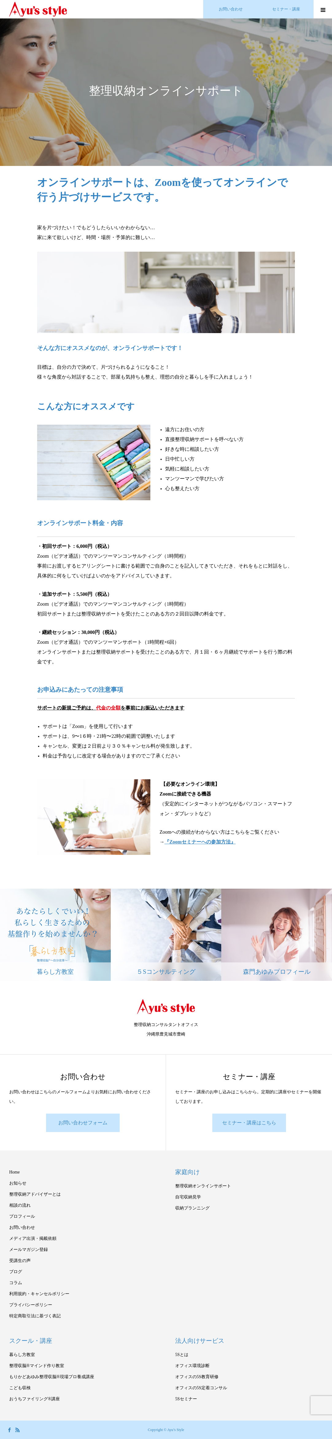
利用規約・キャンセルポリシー (39, 1294)
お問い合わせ (22, 1227)
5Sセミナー (186, 1399)
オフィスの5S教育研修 (196, 1376)
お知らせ (17, 1183)
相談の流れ (20, 1205)
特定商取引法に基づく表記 (35, 1316)
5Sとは (181, 1354)
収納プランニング (192, 1208)
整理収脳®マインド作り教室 (36, 1365)
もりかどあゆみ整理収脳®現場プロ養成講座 (51, 1376)
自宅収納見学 (188, 1197)
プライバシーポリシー (30, 1305)
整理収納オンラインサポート (203, 1186)
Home (14, 1172)
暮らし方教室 (22, 1354)
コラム (15, 1282)
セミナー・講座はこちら (249, 1122)
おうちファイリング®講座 (34, 1399)
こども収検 (20, 1388)
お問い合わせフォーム (82, 1122)
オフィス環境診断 (192, 1365)
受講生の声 (20, 1260)
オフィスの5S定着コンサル (201, 1388)
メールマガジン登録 (28, 1249)
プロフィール (22, 1216)
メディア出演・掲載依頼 (32, 1238)
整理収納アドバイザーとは (35, 1194)
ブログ (15, 1271)
